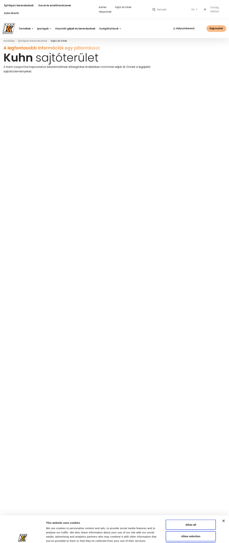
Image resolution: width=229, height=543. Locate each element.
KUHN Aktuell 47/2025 (177, 185)
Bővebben (18, 204)
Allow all (191, 497)
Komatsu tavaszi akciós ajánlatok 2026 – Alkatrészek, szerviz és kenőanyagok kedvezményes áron (39, 186)
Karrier (103, 7)
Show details (191, 536)
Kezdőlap (9, 41)
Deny (191, 519)
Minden (9, 86)
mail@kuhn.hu (87, 367)
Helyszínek (105, 11)
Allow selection (190, 508)
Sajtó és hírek (123, 7)
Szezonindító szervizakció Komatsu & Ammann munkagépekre (106, 184)
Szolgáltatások (110, 28)
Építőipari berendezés (85, 86)
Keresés (216, 107)
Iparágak (44, 28)
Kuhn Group (117, 86)
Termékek (26, 28)
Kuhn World (11, 13)
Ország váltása (211, 9)
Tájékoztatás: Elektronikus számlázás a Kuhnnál (32, 280)
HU (193, 9)
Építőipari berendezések (19, 5)
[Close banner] (223, 493)
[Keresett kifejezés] (183, 107)
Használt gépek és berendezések (75, 28)
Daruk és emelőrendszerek (54, 5)
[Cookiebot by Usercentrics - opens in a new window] (22, 536)
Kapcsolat (216, 28)
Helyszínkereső (183, 28)
